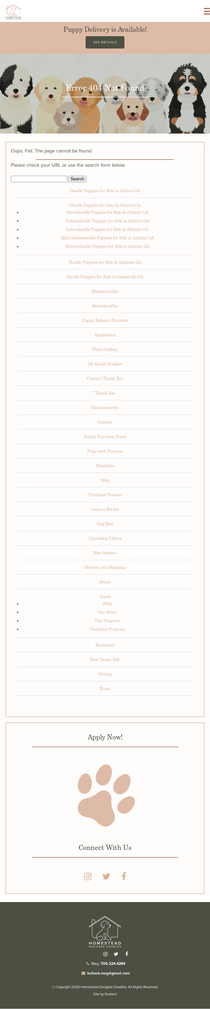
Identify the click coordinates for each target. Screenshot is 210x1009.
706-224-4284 (113, 964)
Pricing (105, 674)
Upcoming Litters (105, 539)
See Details (105, 42)
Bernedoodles (105, 306)
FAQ (107, 604)
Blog (105, 480)
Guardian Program (107, 629)
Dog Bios (105, 524)
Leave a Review (105, 509)
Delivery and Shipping (105, 568)
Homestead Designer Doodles (103, 987)
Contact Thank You (105, 379)
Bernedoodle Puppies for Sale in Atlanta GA (107, 213)
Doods (105, 582)
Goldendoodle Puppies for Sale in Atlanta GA (107, 221)
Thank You (105, 393)
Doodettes (105, 466)
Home (105, 689)
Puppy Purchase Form (105, 437)
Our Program (107, 621)
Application (105, 335)
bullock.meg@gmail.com (108, 973)
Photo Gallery (105, 350)
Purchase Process (105, 495)
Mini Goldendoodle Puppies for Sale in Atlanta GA (107, 238)
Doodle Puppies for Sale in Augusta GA (105, 262)
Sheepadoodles (105, 291)
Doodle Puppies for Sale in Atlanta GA (105, 205)
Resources (105, 645)
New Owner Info (105, 660)
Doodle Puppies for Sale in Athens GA (105, 191)
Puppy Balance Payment (105, 321)
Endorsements (105, 408)
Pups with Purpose (105, 451)
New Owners (105, 553)
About (105, 597)
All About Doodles (105, 364)
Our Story (107, 612)
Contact (105, 422)
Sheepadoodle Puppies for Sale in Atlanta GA (107, 247)
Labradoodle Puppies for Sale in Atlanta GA (107, 230)
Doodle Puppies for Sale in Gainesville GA (105, 277)
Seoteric (110, 994)
